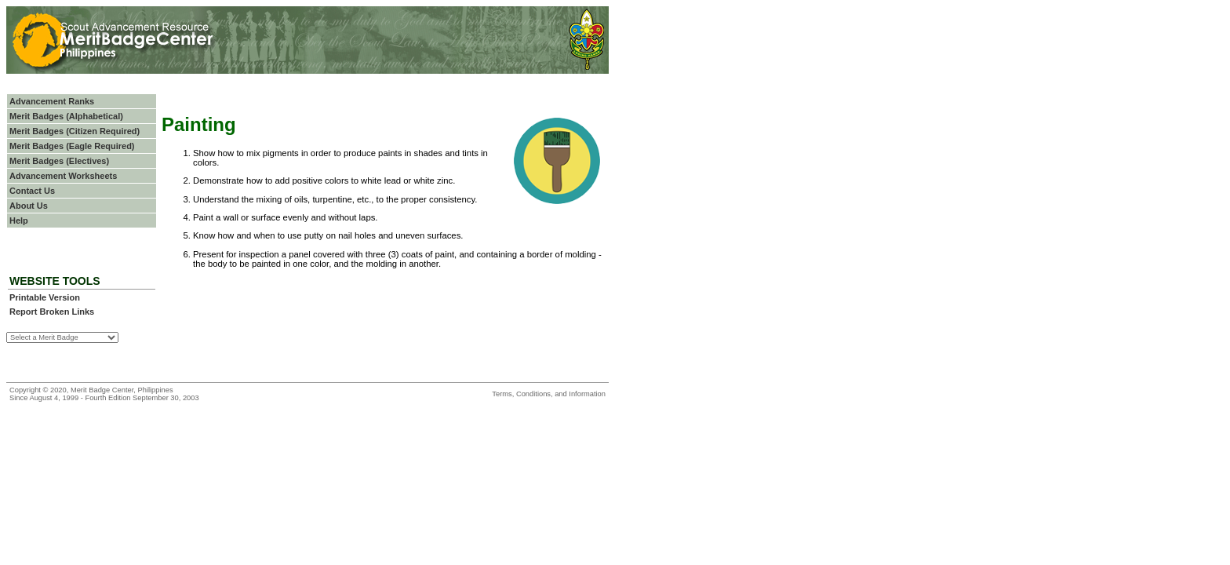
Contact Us (32, 190)
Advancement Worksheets (63, 175)
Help (18, 220)
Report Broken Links (51, 311)
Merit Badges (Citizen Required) (74, 131)
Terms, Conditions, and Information (549, 394)
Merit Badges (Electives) (59, 161)
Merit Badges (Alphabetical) (66, 116)
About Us (28, 205)
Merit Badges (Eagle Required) (72, 146)
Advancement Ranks (51, 101)
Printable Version (44, 297)
